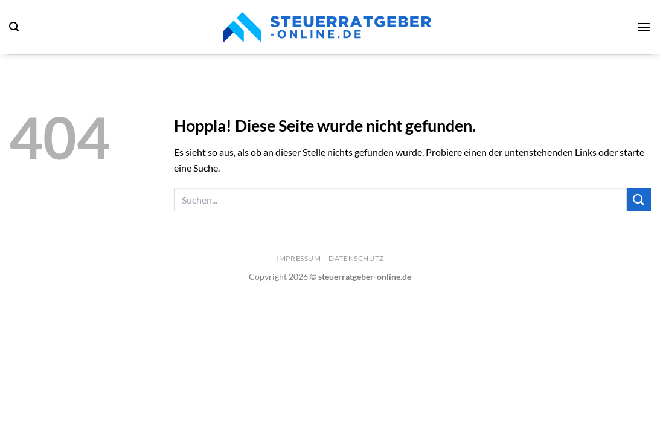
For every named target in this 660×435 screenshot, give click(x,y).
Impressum (298, 258)
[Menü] (643, 27)
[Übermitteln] (639, 199)
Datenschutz (356, 258)
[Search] (14, 27)
